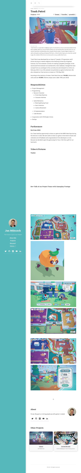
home (32, 8)
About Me (13, 238)
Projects (33, 14)
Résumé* (13, 243)
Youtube (64, 14)
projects (36, 8)
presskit (72, 14)
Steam (57, 14)
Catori (41, 446)
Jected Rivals (65, 446)
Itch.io (12, 246)
